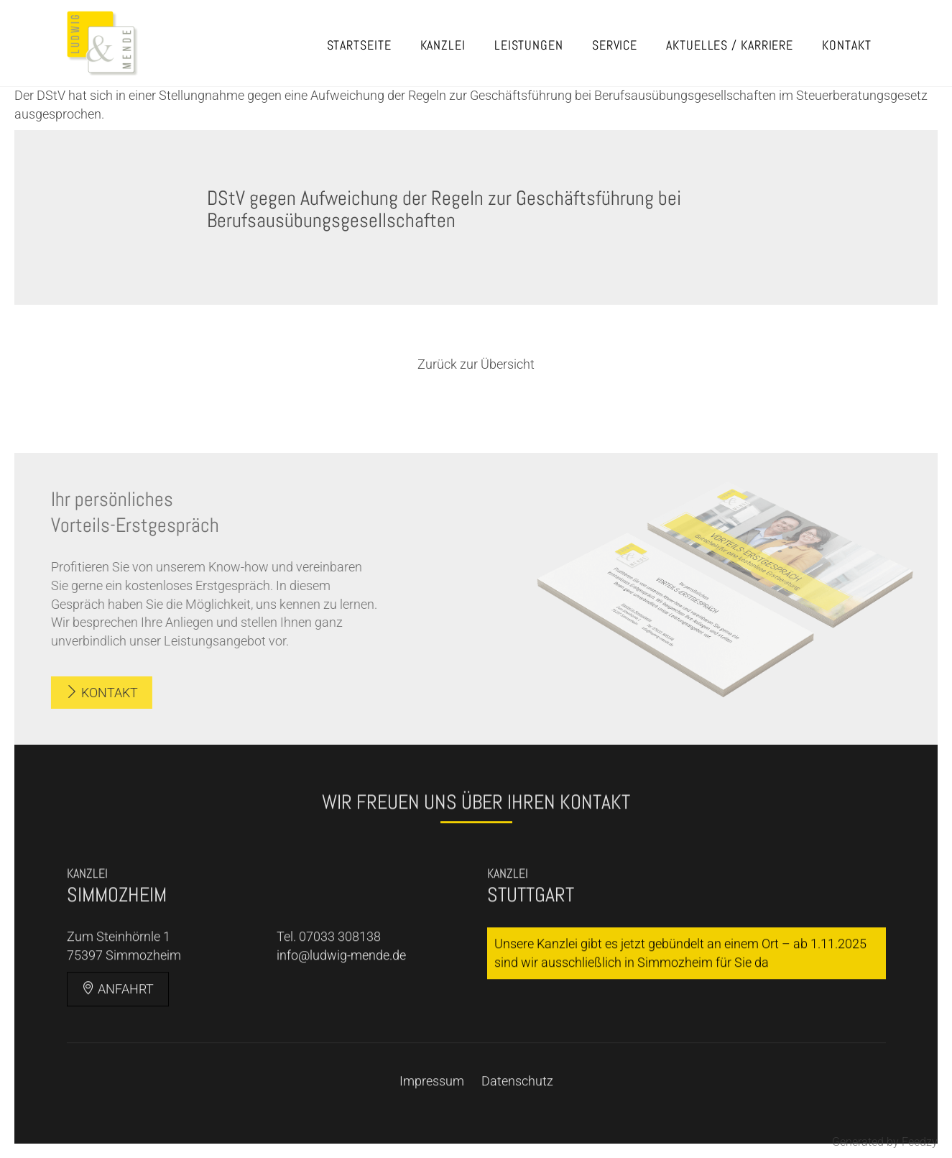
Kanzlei (443, 45)
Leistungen (528, 45)
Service (614, 45)
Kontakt (846, 45)
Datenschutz (517, 1124)
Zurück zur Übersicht (476, 364)
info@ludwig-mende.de (341, 999)
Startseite (359, 45)
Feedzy (920, 1142)
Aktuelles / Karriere (729, 45)
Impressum (431, 1124)
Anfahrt (118, 1032)
